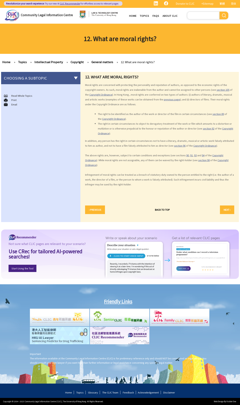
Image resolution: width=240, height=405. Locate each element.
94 (203, 155)
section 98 (204, 160)
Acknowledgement (148, 392)
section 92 (208, 128)
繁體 (222, 3)
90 (187, 155)
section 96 (180, 145)
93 (195, 155)
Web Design (219, 401)
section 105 (223, 89)
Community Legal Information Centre (47, 15)
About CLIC (170, 16)
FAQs (156, 16)
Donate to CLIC (185, 3)
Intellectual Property (48, 62)
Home (133, 16)
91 (191, 155)
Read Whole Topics (21, 95)
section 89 (218, 114)
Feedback (128, 392)
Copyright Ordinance (100, 94)
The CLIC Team (110, 392)
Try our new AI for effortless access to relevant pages (62, 3)
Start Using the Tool (22, 268)
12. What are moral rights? (138, 62)
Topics (144, 16)
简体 (233, 3)
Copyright (77, 62)
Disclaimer (169, 392)
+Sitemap (207, 3)
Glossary (93, 392)
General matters (102, 62)
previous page (172, 99)
